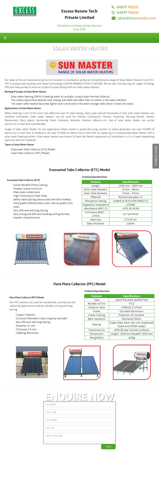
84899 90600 (127, 7)
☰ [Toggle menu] (5, 38)
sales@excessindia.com (136, 18)
